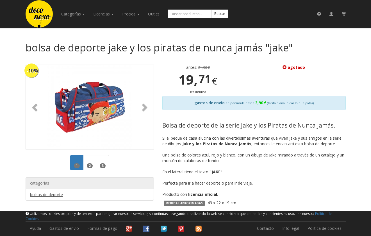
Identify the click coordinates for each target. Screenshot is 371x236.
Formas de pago (102, 228)
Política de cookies (325, 228)
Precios (131, 14)
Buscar (219, 13)
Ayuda (35, 228)
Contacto (265, 228)
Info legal (290, 228)
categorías (73, 14)
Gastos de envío (64, 228)
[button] (35, 107)
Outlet (153, 14)
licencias (103, 14)
